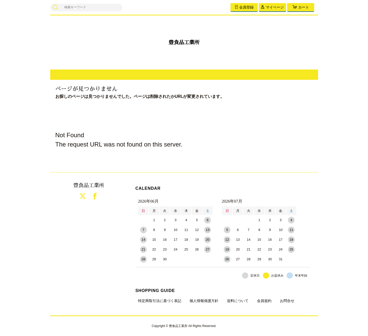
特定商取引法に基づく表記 (159, 301)
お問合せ (287, 301)
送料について (238, 301)
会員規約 (264, 301)
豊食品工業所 (184, 42)
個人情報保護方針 (204, 301)
